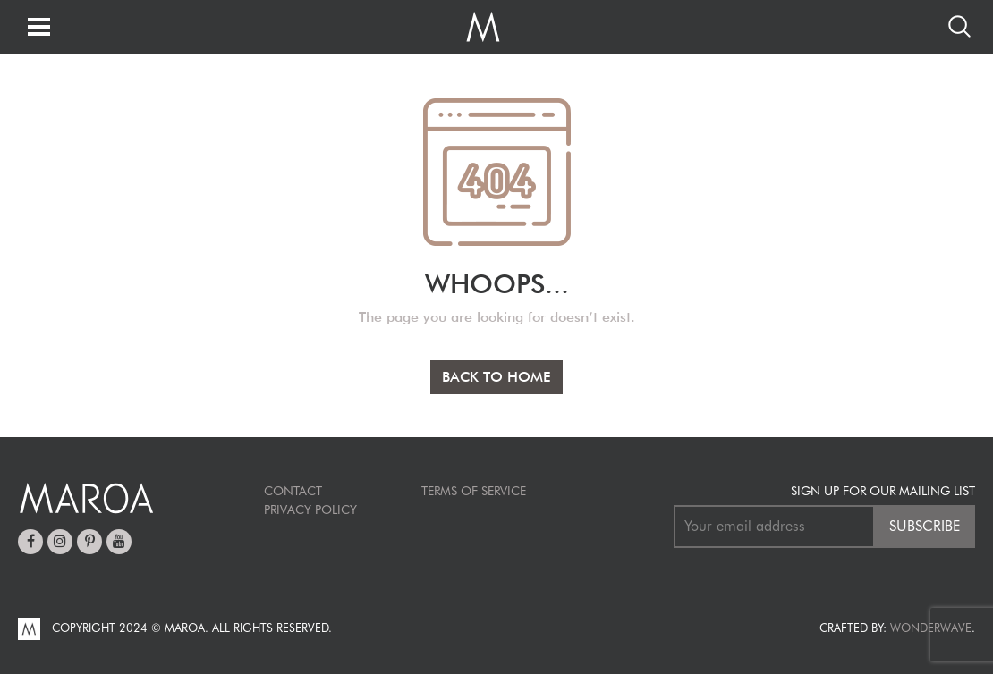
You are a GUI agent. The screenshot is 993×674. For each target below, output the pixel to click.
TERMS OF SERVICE (473, 491)
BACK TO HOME (496, 376)
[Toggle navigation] (39, 28)
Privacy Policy (310, 509)
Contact (293, 491)
